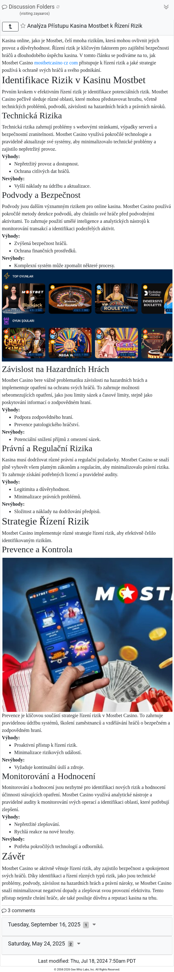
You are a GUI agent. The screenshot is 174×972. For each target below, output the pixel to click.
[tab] (87, 926)
